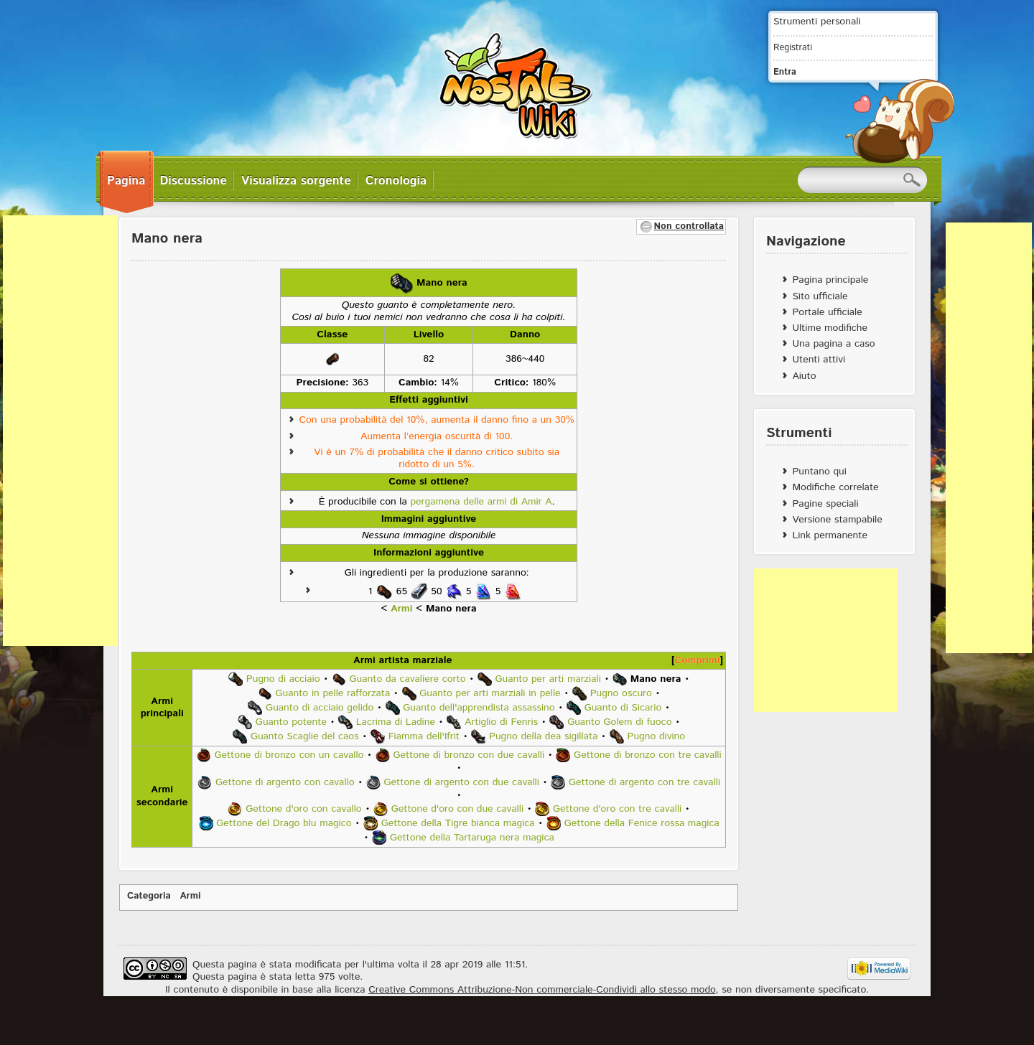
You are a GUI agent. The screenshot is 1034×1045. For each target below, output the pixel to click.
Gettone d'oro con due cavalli (457, 809)
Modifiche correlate (835, 487)
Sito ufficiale (819, 296)
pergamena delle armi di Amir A (480, 502)
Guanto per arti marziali (548, 678)
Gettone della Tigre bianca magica (458, 823)
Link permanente (829, 535)
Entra (784, 71)
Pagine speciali (825, 504)
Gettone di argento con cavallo (285, 781)
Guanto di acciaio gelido (319, 707)
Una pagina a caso (833, 344)
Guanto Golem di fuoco (619, 721)
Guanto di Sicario (623, 707)
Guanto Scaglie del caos (305, 735)
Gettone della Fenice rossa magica (641, 823)
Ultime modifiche (829, 328)
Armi (402, 608)
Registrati (792, 47)
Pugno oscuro (621, 692)
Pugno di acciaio (283, 678)
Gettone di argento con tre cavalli (644, 781)
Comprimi (697, 660)
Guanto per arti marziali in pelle (489, 692)
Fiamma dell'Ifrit (424, 735)
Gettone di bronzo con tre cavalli (648, 755)
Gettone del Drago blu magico (283, 823)
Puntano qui (819, 471)
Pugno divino (656, 735)
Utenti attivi (818, 359)
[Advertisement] (60, 430)
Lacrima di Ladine (395, 721)
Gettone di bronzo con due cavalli (468, 755)
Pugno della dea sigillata (543, 735)
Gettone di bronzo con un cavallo (288, 755)
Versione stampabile (837, 519)
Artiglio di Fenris (501, 721)
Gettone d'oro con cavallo (304, 809)
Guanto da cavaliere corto (408, 678)
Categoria (149, 896)
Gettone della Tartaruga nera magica (472, 837)
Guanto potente (291, 721)
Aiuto (804, 376)
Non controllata (689, 226)
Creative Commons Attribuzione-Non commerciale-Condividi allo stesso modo (541, 990)
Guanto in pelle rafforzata (332, 692)
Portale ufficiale (827, 312)
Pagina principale (830, 280)
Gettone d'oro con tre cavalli (617, 809)
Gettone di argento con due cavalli (461, 781)
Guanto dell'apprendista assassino (478, 707)
